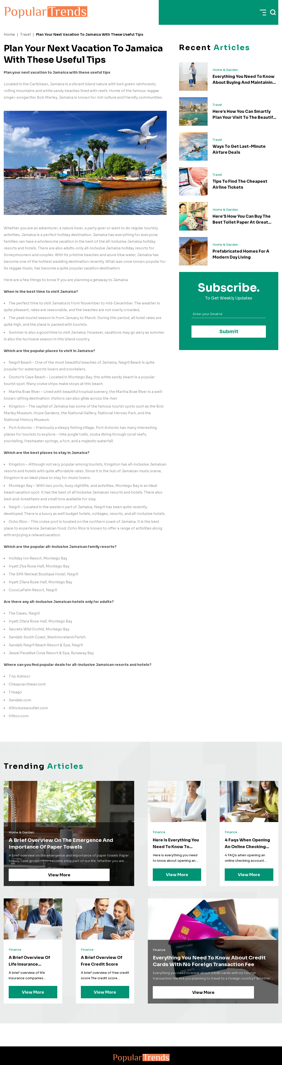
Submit (228, 331)
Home (9, 34)
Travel (25, 34)
